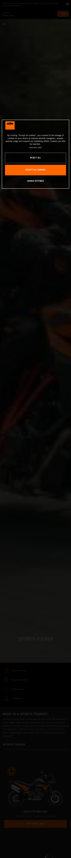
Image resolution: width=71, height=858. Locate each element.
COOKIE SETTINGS (35, 181)
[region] (35, 154)
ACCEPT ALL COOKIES (35, 170)
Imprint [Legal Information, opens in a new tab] (40, 147)
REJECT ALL (35, 158)
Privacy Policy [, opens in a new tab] (33, 147)
